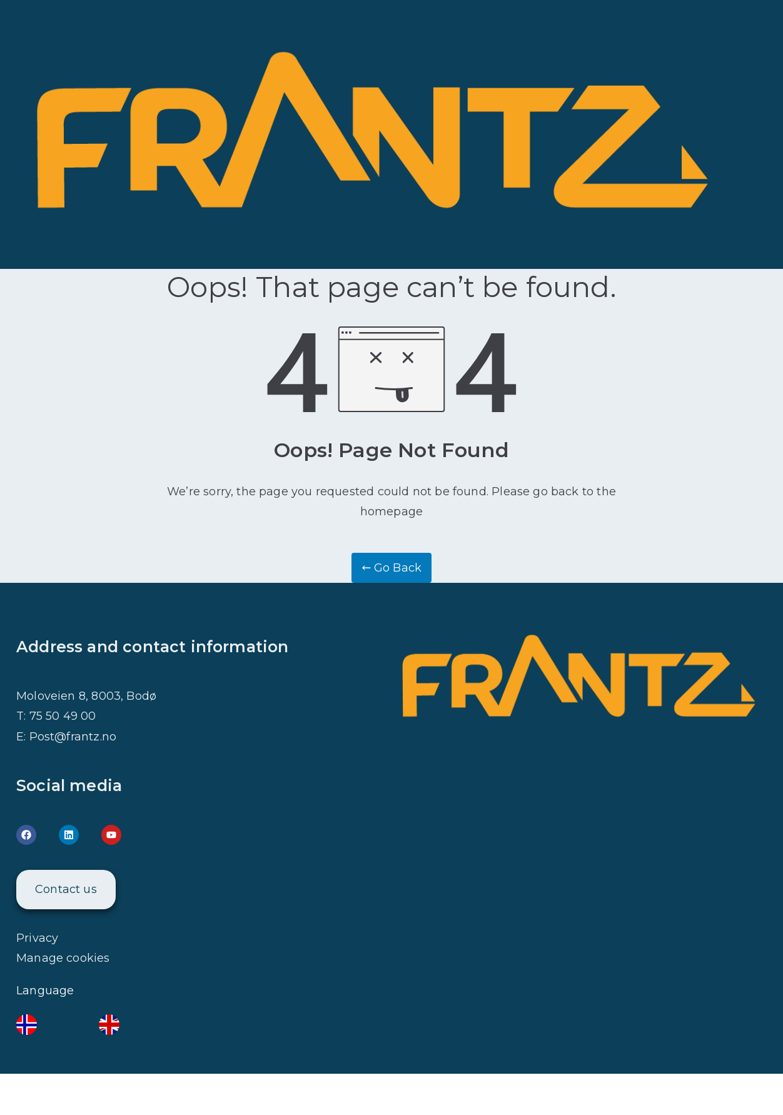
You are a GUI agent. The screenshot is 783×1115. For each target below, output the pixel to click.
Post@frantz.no (73, 737)
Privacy (37, 938)
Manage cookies (63, 958)
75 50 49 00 (62, 716)
